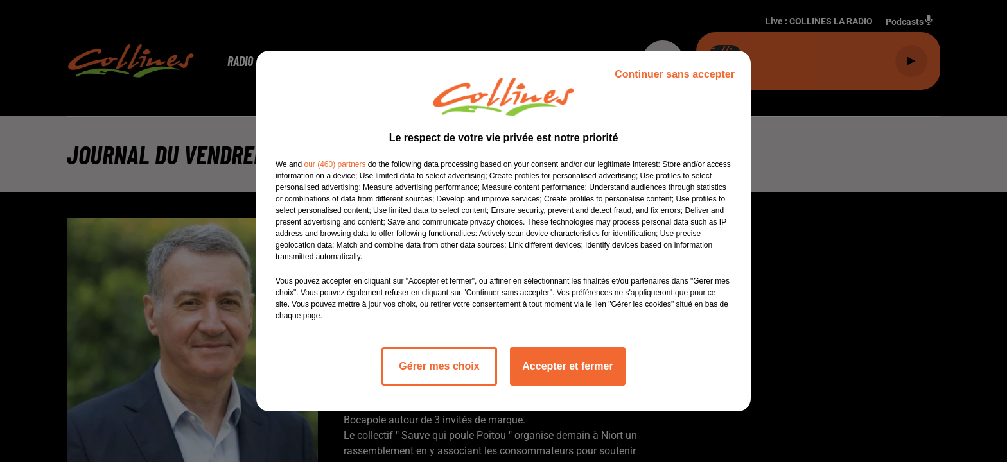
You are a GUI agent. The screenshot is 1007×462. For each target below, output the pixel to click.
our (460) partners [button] (334, 164)
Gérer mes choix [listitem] (439, 366)
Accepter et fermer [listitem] (567, 366)
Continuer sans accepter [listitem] (675, 74)
